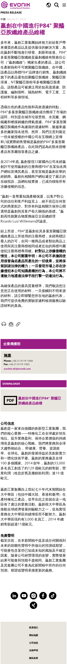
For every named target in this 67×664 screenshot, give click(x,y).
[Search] (56, 5)
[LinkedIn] (14, 595)
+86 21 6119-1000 (22, 360)
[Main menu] (64, 5)
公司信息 (33, 642)
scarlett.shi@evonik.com (17, 368)
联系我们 (33, 627)
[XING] (33, 605)
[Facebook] (43, 595)
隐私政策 (33, 658)
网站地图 (33, 635)
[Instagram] (33, 595)
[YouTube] (24, 595)
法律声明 (33, 650)
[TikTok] (52, 595)
